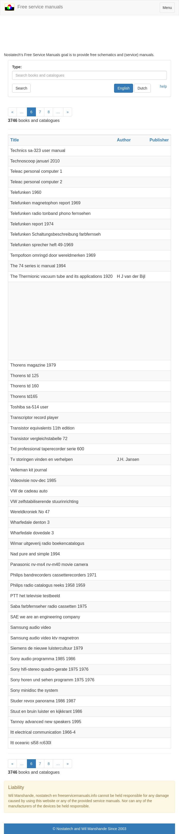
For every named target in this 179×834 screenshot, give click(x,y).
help (163, 86)
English (123, 88)
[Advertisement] (89, 34)
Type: (17, 67)
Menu (168, 9)
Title (14, 140)
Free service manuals (33, 7)
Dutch (142, 88)
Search (21, 88)
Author (124, 140)
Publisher (159, 140)
